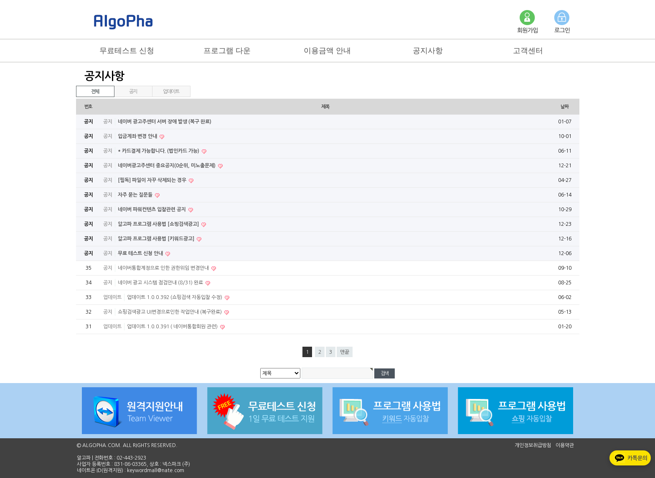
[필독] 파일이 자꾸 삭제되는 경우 (153, 180)
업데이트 (171, 91)
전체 (95, 91)
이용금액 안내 (327, 50)
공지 (133, 91)
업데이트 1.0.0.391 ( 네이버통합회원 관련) (173, 326)
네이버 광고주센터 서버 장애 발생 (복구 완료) (164, 121)
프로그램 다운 (227, 50)
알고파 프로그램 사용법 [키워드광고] (156, 238)
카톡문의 (629, 458)
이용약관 (565, 445)
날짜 (565, 106)
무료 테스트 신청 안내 (141, 253)
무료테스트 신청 (126, 50)
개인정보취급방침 (533, 445)
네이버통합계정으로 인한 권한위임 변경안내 (164, 268)
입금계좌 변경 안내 (138, 136)
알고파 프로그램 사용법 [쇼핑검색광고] (159, 224)
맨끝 (344, 352)
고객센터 (528, 50)
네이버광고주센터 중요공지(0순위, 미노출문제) (167, 165)
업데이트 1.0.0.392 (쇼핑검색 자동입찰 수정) (175, 297)
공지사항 (428, 50)
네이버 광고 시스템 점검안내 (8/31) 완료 (161, 282)
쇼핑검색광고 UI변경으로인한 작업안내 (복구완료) (170, 311)
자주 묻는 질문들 (136, 194)
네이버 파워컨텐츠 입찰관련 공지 (152, 209)
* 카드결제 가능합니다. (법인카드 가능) (159, 150)
